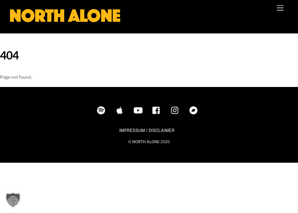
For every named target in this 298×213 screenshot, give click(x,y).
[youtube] (139, 109)
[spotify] (102, 109)
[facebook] (157, 109)
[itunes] (120, 109)
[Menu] (280, 8)
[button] (13, 200)
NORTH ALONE (146, 142)
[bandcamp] (194, 109)
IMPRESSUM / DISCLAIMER (147, 130)
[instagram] (176, 109)
